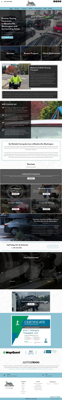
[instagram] (60, 1)
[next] (60, 272)
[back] (2, 272)
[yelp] (56, 1)
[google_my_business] (58, 1)
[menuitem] (11, 8)
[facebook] (54, 1)
